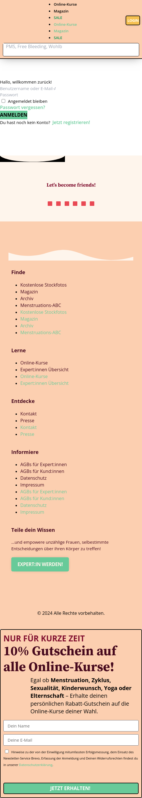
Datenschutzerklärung (35, 765)
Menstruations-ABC (40, 305)
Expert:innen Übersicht (44, 369)
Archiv (26, 298)
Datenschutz (33, 478)
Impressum (32, 485)
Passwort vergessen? (22, 107)
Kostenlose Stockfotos (43, 285)
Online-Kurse (65, 4)
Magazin (61, 11)
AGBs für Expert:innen (43, 464)
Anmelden (13, 115)
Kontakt (28, 414)
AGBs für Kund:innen (42, 471)
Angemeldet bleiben (27, 101)
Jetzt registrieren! (71, 122)
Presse (27, 420)
